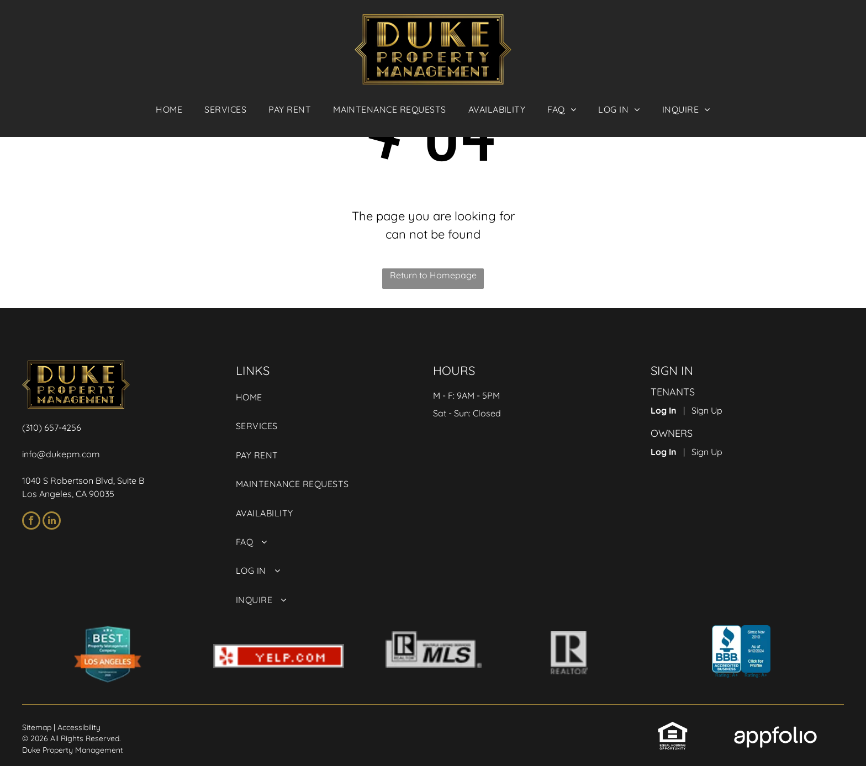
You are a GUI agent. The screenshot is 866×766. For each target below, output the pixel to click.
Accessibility (79, 727)
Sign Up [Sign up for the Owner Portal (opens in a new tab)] (706, 451)
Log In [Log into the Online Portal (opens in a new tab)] (664, 410)
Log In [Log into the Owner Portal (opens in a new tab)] (664, 451)
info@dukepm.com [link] (61, 453)
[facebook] (31, 521)
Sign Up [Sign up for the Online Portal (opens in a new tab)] (706, 410)
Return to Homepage (433, 275)
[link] (289, 109)
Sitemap (36, 727)
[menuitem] (169, 109)
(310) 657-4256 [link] (51, 427)
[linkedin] (52, 521)
